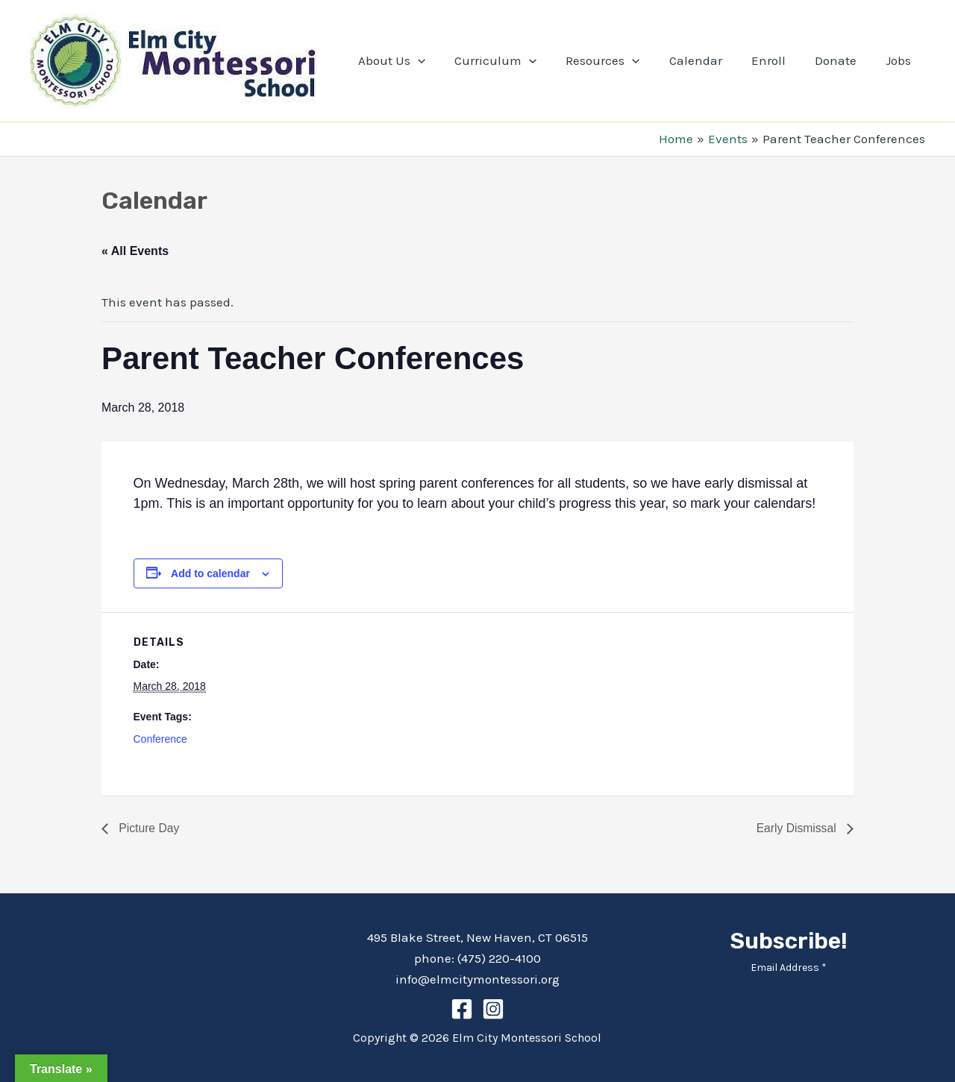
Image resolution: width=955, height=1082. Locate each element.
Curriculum (516, 60)
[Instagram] (493, 1009)
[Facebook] (462, 1009)
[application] (441, 60)
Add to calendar (210, 573)
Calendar (708, 60)
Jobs (899, 60)
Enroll (777, 60)
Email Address (789, 967)
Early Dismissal (796, 828)
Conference (160, 739)
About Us (415, 60)
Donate (841, 60)
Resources (620, 60)
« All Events (135, 251)
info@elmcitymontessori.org (477, 979)
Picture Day (148, 828)
